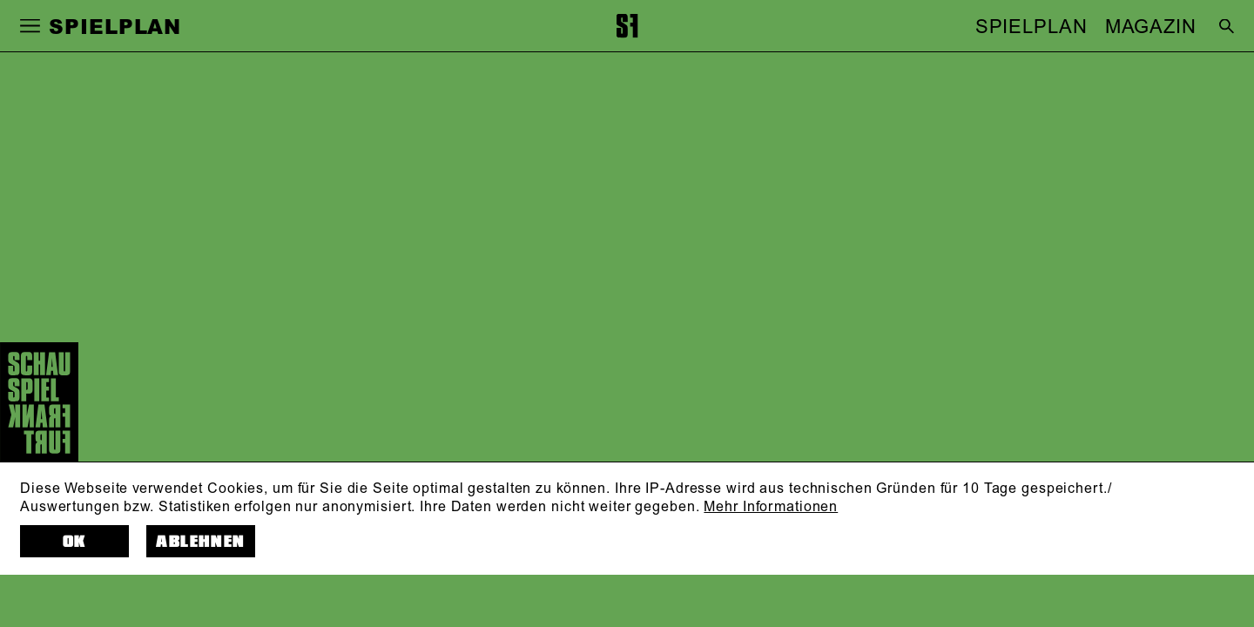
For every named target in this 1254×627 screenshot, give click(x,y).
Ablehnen (200, 541)
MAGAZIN (1151, 26)
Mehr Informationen (771, 507)
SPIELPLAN (1031, 26)
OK (74, 541)
